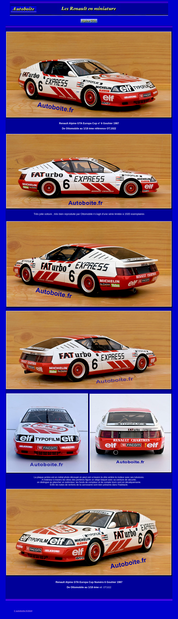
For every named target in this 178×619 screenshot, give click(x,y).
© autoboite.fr (23, 611)
